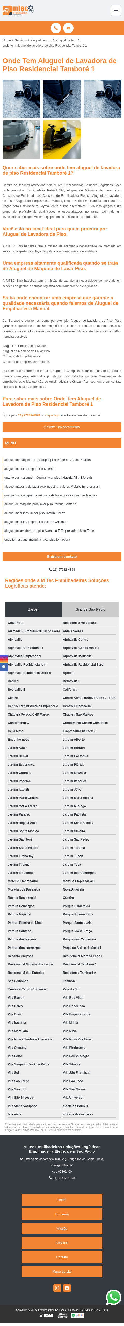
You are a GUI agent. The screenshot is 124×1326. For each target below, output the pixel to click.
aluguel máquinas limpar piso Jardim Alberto (34, 513)
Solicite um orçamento (62, 427)
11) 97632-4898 (29, 415)
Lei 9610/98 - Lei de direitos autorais (60, 1130)
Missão (62, 1228)
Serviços (62, 1243)
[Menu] (116, 10)
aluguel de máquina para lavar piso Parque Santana (40, 504)
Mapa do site (61, 1271)
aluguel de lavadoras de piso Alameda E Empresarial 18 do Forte (49, 531)
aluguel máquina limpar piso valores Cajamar (35, 522)
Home (62, 1200)
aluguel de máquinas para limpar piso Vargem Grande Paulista (47, 460)
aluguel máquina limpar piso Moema (29, 469)
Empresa (62, 1214)
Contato (62, 1257)
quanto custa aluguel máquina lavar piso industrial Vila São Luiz (48, 477)
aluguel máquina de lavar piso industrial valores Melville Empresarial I (52, 486)
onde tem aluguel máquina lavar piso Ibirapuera (37, 539)
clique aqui (52, 415)
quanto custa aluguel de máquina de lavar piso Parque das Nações (50, 495)
